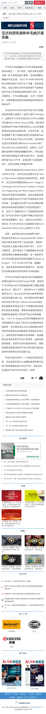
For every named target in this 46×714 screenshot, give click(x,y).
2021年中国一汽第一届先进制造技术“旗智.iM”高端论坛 (22, 479)
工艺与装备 (34, 689)
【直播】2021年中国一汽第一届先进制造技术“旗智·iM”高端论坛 (11, 523)
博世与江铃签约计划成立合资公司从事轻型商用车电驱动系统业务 (24, 587)
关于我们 (15, 694)
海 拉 (34, 631)
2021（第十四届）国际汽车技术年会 (16, 462)
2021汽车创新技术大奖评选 (13, 470)
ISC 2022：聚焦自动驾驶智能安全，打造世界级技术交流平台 (24, 606)
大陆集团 (11, 631)
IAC (35, 14)
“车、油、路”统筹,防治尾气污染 (16, 421)
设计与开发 (11, 688)
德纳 (14, 14)
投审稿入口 (39, 2)
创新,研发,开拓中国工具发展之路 (16, 395)
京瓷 (39, 14)
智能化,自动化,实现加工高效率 (15, 417)
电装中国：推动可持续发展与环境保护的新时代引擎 (22, 594)
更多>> (4, 485)
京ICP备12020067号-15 (36, 707)
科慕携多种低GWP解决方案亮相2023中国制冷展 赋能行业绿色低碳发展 (24, 600)
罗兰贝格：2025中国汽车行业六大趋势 (18, 581)
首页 (5, 8)
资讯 (12, 8)
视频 (39, 8)
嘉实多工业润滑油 (23, 14)
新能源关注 (29, 8)
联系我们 (23, 694)
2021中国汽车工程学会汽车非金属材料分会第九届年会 (22, 466)
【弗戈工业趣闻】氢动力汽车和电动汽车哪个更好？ (11, 550)
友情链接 (12, 697)
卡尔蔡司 (6, 18)
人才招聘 (31, 694)
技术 (19, 8)
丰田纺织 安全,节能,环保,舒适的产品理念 (19, 430)
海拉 (31, 14)
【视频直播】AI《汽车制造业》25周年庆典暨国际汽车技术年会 (34, 504)
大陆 (9, 14)
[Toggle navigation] (5, 2)
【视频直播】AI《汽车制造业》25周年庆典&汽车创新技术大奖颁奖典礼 (11, 504)
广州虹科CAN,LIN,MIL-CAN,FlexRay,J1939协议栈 (22, 408)
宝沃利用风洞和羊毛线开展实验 (16, 391)
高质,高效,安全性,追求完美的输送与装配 (19, 413)
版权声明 (8, 694)
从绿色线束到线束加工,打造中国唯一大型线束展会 (22, 399)
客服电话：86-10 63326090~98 (27, 697)
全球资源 (38, 694)
